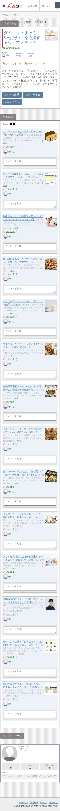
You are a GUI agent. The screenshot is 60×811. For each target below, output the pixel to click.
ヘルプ (43, 802)
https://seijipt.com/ (11, 48)
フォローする (32, 94)
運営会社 (53, 802)
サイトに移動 (11, 94)
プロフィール (11, 101)
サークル (23, 802)
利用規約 (33, 802)
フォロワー (30, 766)
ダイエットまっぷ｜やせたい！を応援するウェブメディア (22, 37)
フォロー (11, 766)
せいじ (7, 55)
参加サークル (49, 766)
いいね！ (10, 146)
